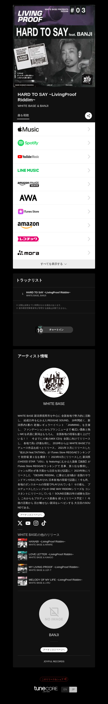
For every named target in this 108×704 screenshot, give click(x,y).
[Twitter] (20, 524)
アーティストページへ (31, 515)
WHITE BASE (54, 404)
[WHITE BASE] (54, 383)
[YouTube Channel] (28, 524)
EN (65, 689)
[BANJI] (54, 614)
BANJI (54, 635)
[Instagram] (36, 524)
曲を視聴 (23, 115)
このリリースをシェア (54, 679)
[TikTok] (43, 525)
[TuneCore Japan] (46, 691)
